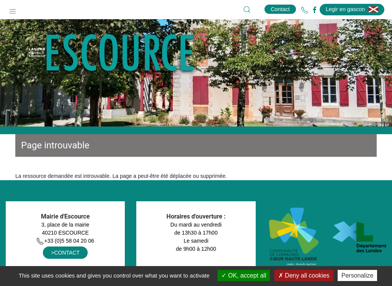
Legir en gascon (352, 9)
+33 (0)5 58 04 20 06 (65, 241)
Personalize (357, 275)
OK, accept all (243, 275)
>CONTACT (65, 253)
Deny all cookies (304, 275)
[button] (12, 9)
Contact (280, 9)
